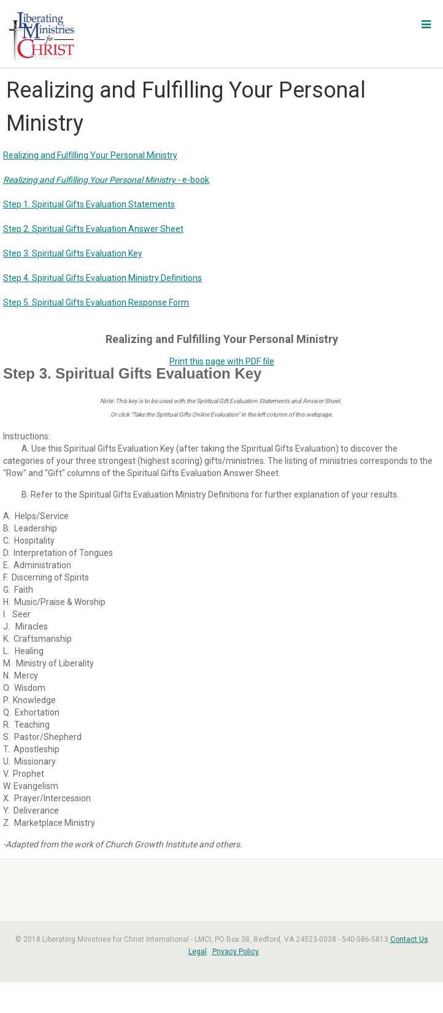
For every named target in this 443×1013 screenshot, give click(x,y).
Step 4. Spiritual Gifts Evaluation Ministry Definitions (102, 278)
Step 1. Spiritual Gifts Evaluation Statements (89, 204)
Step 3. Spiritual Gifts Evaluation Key (72, 253)
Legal (197, 951)
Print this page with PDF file (221, 361)
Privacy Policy (235, 951)
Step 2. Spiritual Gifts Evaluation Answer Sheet (93, 229)
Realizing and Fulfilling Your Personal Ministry (90, 155)
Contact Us (409, 939)
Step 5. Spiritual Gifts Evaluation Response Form (96, 302)
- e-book (106, 180)
